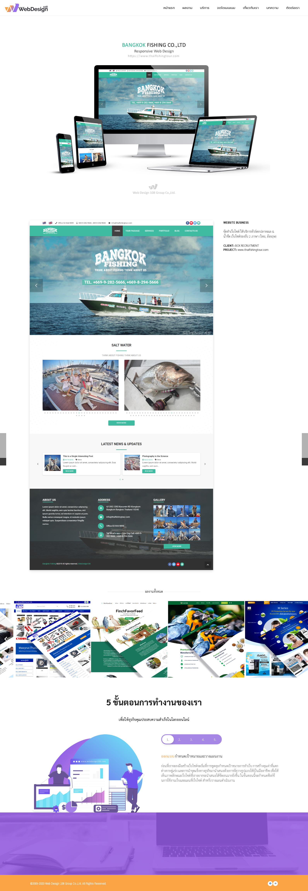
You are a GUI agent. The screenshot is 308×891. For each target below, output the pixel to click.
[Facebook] (270, 883)
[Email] (275, 883)
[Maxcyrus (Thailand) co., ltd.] (269, 639)
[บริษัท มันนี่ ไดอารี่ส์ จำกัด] (192, 639)
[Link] (28, 7)
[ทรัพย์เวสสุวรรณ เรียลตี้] (38, 639)
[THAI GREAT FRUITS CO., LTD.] (115, 639)
